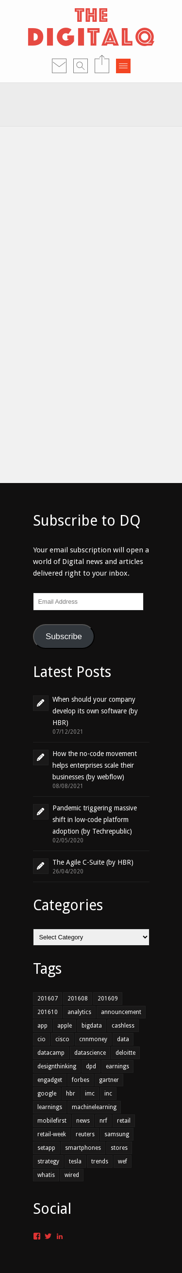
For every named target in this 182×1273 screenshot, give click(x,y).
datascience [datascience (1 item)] (90, 1052)
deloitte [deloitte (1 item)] (125, 1052)
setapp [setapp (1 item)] (46, 1147)
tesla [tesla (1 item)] (75, 1161)
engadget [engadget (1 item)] (49, 1080)
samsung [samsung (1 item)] (116, 1134)
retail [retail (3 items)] (124, 1120)
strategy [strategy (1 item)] (48, 1161)
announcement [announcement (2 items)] (121, 1012)
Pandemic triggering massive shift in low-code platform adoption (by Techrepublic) (94, 819)
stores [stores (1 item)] (119, 1147)
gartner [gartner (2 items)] (109, 1080)
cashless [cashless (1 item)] (123, 1025)
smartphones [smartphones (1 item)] (83, 1147)
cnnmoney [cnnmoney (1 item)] (93, 1039)
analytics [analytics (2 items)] (79, 1012)
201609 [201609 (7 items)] (108, 998)
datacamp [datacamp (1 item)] (51, 1052)
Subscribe (64, 636)
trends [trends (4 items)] (99, 1161)
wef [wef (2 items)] (122, 1161)
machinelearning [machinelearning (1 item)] (94, 1107)
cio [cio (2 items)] (41, 1039)
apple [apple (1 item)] (64, 1025)
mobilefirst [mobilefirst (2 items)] (51, 1120)
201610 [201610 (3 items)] (47, 1012)
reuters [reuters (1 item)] (85, 1134)
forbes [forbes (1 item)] (80, 1080)
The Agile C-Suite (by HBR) (92, 862)
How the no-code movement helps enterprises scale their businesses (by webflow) (94, 765)
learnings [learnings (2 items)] (49, 1107)
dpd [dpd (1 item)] (91, 1066)
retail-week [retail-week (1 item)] (51, 1134)
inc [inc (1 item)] (108, 1093)
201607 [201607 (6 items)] (47, 998)
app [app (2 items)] (42, 1025)
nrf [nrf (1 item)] (103, 1120)
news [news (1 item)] (83, 1120)
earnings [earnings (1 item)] (117, 1066)
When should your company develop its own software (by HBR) (95, 710)
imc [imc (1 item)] (90, 1093)
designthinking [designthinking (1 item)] (56, 1066)
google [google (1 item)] (46, 1093)
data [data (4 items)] (123, 1039)
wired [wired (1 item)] (72, 1175)
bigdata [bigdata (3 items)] (92, 1025)
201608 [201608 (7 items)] (77, 998)
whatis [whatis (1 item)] (46, 1175)
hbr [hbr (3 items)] (70, 1093)
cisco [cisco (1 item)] (62, 1039)
